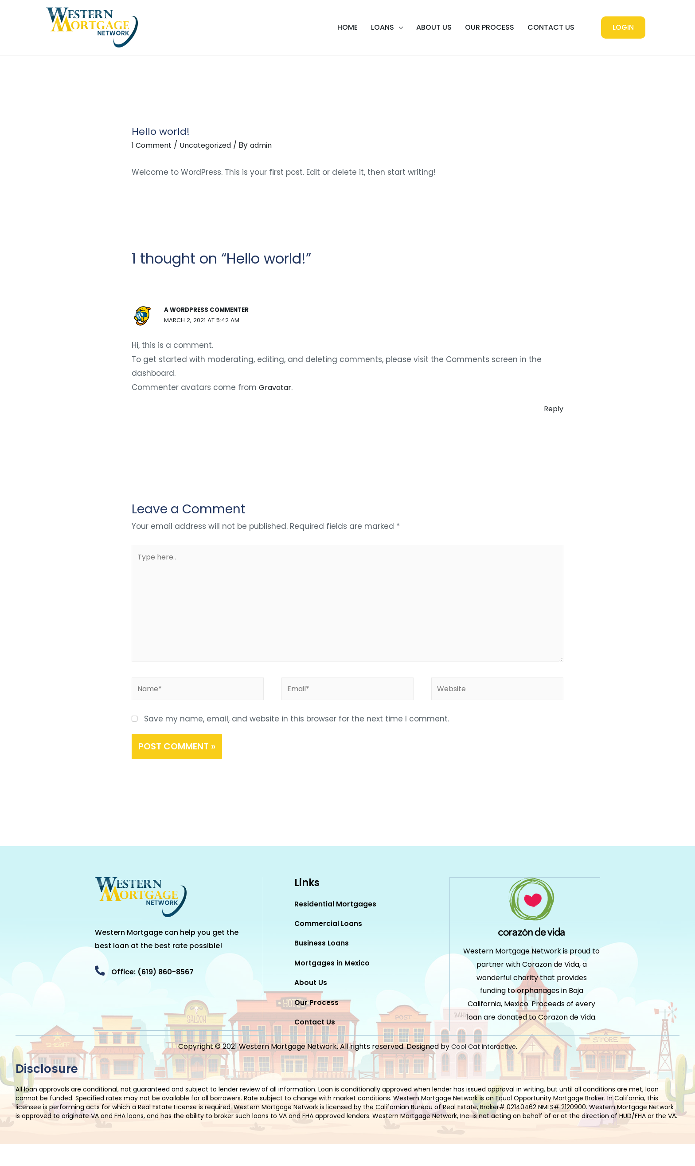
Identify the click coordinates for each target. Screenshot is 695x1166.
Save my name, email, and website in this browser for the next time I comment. (296, 727)
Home (347, 27)
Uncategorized (212, 145)
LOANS (382, 27)
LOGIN (623, 27)
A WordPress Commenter (209, 309)
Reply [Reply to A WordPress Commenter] (553, 408)
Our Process (489, 27)
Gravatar (276, 387)
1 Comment (154, 145)
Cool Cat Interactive (483, 1068)
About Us (434, 27)
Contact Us (550, 27)
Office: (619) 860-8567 (164, 980)
